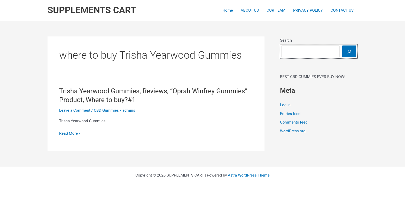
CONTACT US (342, 10)
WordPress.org (293, 131)
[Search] (349, 51)
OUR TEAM (276, 10)
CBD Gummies (106, 110)
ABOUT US (250, 10)
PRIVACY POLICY (308, 10)
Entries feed (290, 113)
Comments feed (294, 122)
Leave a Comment (74, 110)
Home (227, 10)
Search (286, 40)
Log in (285, 105)
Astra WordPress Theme (249, 175)
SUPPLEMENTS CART (92, 10)
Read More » (70, 133)
